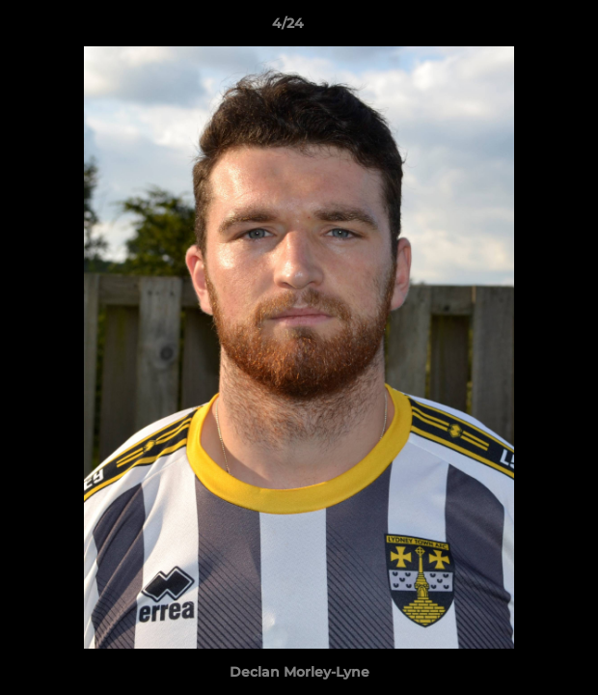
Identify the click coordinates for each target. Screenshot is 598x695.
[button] (528, 28)
